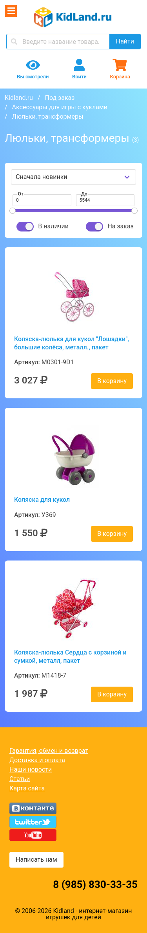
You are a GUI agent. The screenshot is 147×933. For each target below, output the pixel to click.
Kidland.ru (19, 97)
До (84, 194)
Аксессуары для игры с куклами (59, 107)
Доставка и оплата (37, 760)
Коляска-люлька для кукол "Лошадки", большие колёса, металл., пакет (71, 343)
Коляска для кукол (42, 499)
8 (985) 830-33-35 (95, 884)
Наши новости (30, 769)
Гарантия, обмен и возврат (48, 750)
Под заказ (59, 97)
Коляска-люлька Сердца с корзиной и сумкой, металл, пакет (70, 656)
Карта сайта (27, 788)
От (21, 194)
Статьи (19, 779)
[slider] (12, 211)
